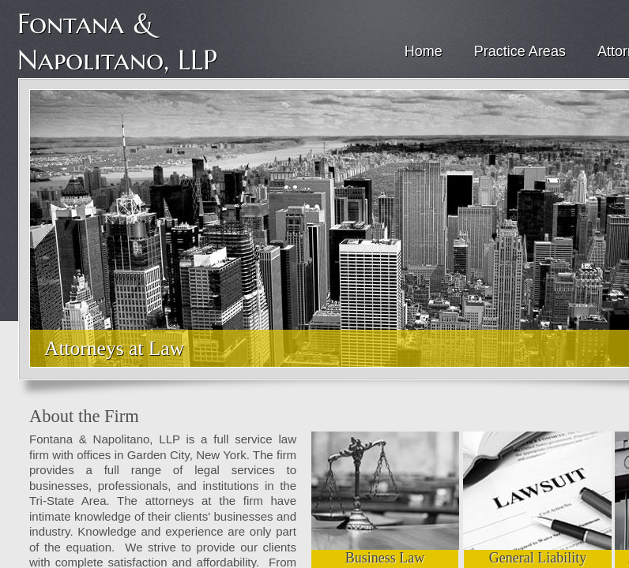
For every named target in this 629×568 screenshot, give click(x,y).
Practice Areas (520, 51)
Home (424, 51)
